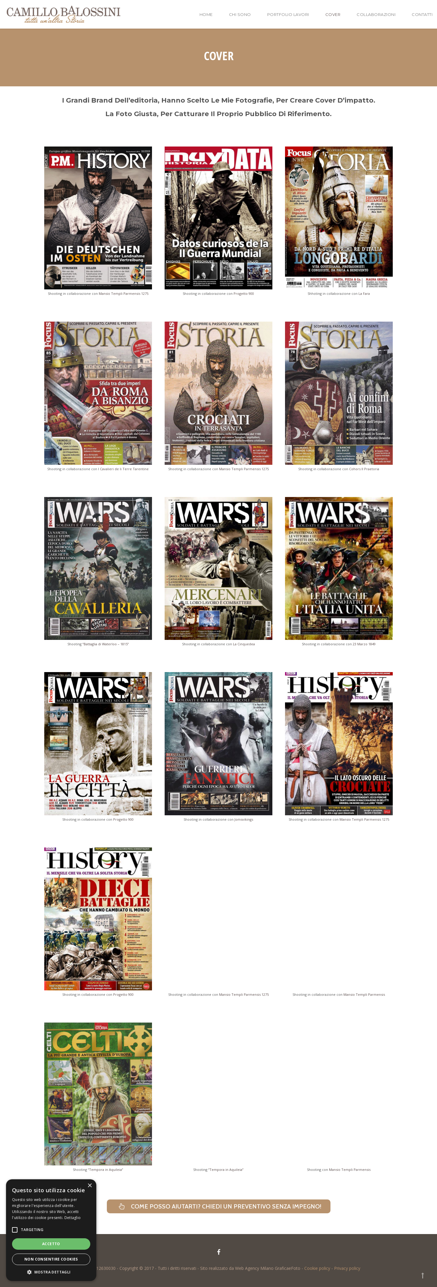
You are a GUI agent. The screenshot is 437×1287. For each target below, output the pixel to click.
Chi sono (240, 14)
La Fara (364, 293)
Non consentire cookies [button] (51, 1259)
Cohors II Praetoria (364, 469)
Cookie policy (317, 1268)
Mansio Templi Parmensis (364, 994)
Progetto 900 (244, 293)
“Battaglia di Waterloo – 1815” (105, 644)
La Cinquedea (244, 644)
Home (206, 14)
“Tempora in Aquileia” (105, 1169)
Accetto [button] (51, 1243)
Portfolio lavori (288, 14)
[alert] (51, 1230)
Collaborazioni (376, 14)
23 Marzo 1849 (364, 644)
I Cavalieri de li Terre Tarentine (123, 469)
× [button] (89, 1186)
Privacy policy (347, 1268)
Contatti (422, 14)
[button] (51, 1272)
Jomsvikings (243, 819)
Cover (333, 14)
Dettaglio (72, 1217)
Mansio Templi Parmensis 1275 (123, 293)
